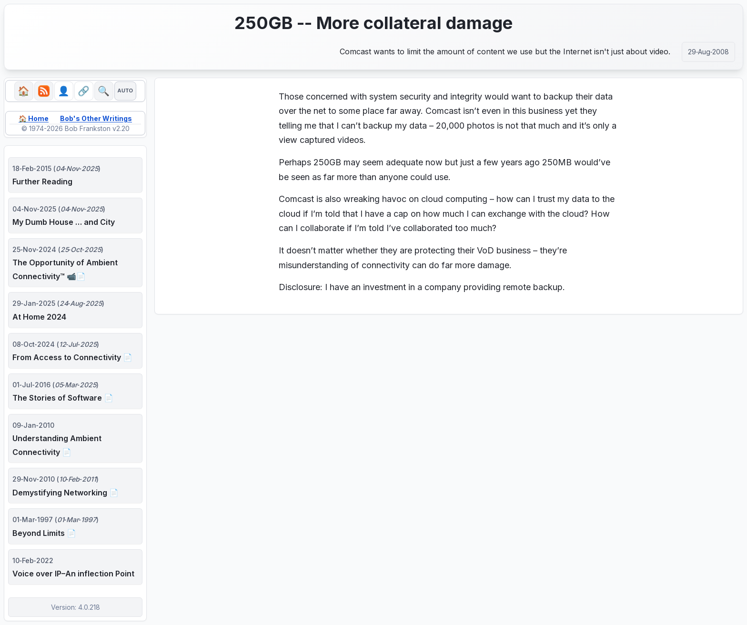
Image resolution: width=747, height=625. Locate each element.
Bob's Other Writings (96, 118)
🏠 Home (34, 118)
